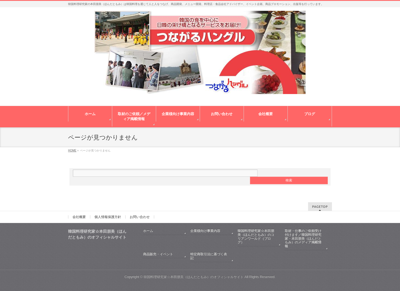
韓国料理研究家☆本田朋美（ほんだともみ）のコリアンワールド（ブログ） (256, 236)
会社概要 (79, 217)
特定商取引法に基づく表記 (208, 256)
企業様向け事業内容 (205, 231)
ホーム (148, 231)
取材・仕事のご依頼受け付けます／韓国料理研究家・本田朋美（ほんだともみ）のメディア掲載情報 (303, 238)
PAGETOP (320, 206)
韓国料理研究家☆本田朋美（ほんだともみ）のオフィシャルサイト (194, 277)
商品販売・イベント (158, 254)
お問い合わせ (140, 217)
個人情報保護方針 (107, 217)
